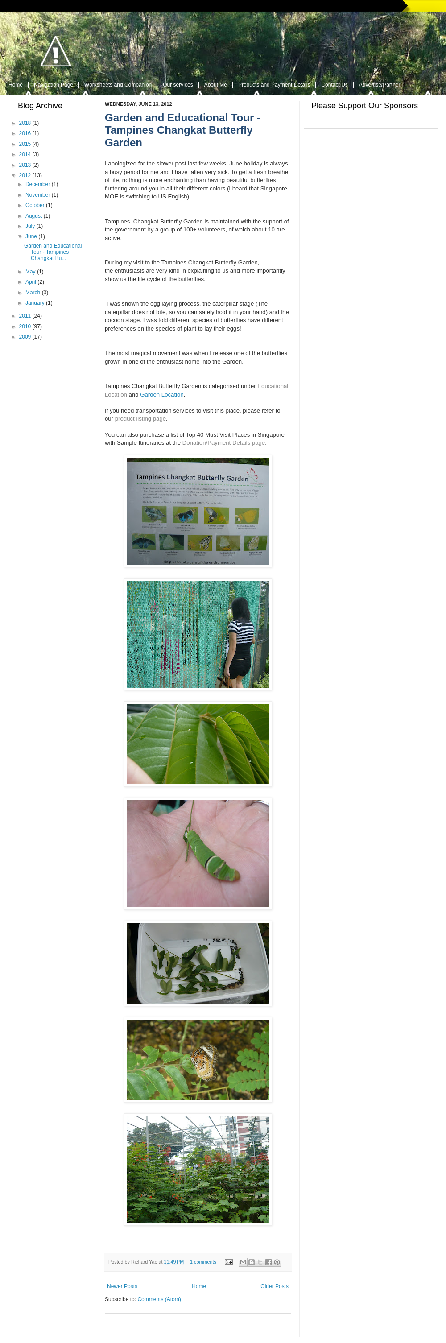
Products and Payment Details (274, 85)
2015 (25, 144)
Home (15, 85)
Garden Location (162, 394)
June (31, 236)
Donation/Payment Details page (223, 442)
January (35, 303)
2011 (25, 316)
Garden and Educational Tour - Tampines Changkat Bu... (53, 252)
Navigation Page (53, 85)
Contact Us (334, 85)
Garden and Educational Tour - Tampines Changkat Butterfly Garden (182, 130)
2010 (25, 326)
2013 (25, 165)
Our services (178, 85)
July (30, 226)
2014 (25, 154)
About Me (215, 85)
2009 (25, 337)
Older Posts (274, 1286)
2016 (25, 133)
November (37, 195)
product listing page (140, 418)
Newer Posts (122, 1286)
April (30, 282)
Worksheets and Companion (118, 85)
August (33, 216)
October (35, 205)
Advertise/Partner (380, 85)
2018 (25, 123)
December (37, 184)
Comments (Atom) (159, 1299)
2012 (25, 175)
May (30, 272)
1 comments (203, 1261)
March (32, 292)
